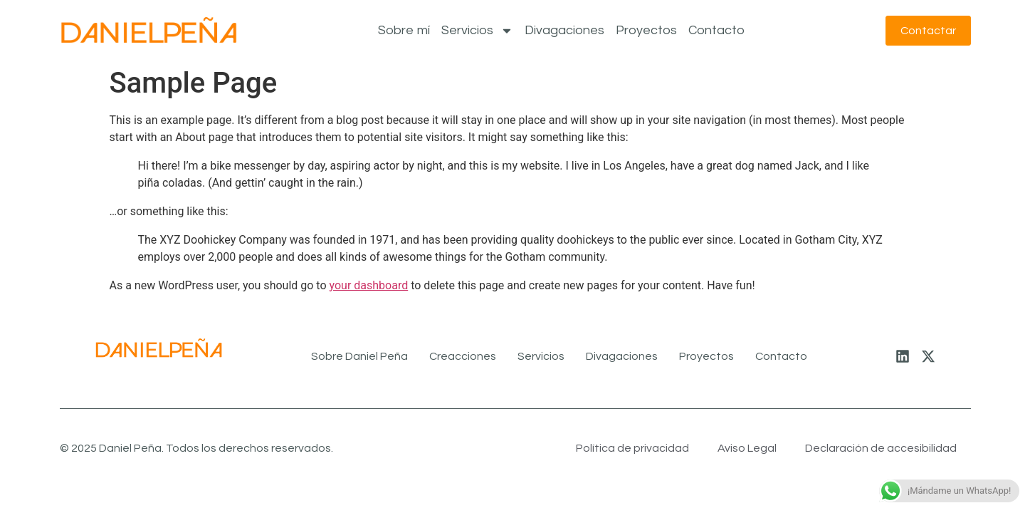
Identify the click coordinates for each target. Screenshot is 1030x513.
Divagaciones (564, 30)
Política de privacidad (632, 448)
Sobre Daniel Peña (359, 356)
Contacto (716, 30)
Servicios (477, 30)
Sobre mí (404, 30)
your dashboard (369, 285)
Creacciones (462, 356)
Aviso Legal (747, 448)
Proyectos (646, 30)
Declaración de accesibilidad (881, 448)
